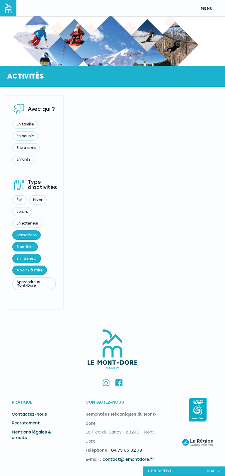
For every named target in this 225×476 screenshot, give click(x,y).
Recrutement (26, 423)
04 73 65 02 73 (126, 450)
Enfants (23, 159)
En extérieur (27, 223)
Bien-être (25, 247)
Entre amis (26, 148)
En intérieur (26, 258)
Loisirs (22, 212)
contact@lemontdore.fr (128, 459)
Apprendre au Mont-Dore (28, 284)
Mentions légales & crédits (31, 435)
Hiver (37, 200)
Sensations (26, 235)
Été (19, 200)
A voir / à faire (29, 270)
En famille (25, 124)
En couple (25, 136)
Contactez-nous (29, 414)
